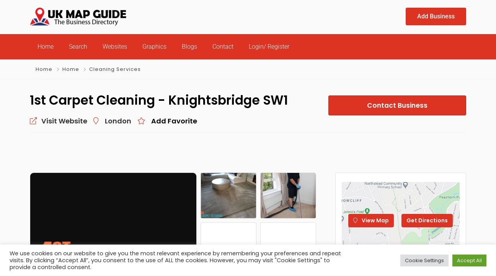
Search (78, 46)
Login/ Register (269, 46)
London (118, 121)
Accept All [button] (469, 260)
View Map (371, 220)
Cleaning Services (115, 69)
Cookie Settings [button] (424, 260)
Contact (222, 46)
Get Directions (427, 220)
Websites (115, 46)
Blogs (189, 46)
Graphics (154, 46)
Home (46, 46)
